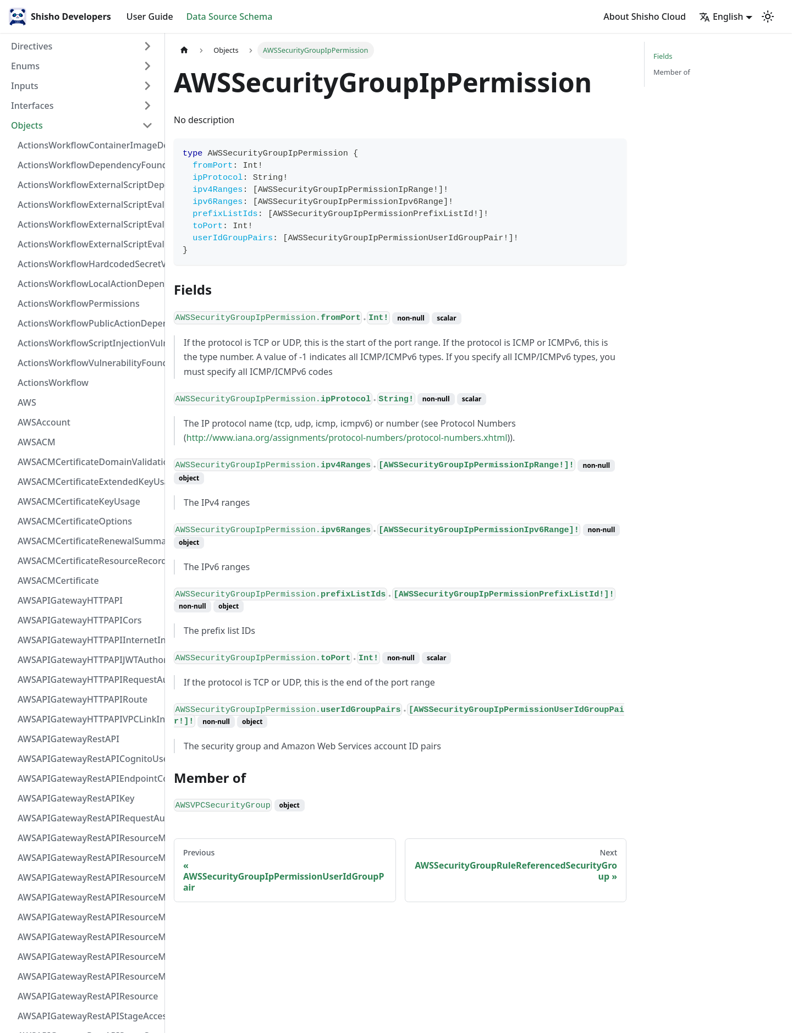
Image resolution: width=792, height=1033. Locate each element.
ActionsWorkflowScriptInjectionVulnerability (89, 343)
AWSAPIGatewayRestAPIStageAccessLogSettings (89, 1016)
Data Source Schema (229, 16)
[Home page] (184, 50)
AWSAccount (44, 422)
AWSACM (37, 442)
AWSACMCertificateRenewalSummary (89, 541)
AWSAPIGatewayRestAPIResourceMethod (89, 976)
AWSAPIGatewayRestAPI (68, 739)
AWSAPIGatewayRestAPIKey (76, 798)
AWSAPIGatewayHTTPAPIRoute (82, 699)
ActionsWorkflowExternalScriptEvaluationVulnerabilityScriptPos (89, 224)
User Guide (150, 16)
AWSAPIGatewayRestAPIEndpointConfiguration (89, 778)
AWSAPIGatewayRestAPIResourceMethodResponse (89, 957)
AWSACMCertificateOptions (75, 521)
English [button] (721, 16)
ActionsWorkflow (53, 383)
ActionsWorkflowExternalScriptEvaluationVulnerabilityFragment (89, 204)
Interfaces (32, 106)
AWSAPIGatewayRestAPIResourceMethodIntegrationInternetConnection (89, 838)
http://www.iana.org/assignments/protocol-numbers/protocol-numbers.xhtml (346, 438)
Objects (27, 125)
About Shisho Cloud (644, 16)
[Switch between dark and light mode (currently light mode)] (768, 16)
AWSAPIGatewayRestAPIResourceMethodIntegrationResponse (89, 877)
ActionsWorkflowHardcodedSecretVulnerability (89, 264)
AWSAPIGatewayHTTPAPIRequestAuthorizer (89, 679)
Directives (31, 46)
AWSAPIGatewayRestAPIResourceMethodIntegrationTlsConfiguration (89, 897)
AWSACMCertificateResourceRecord (89, 561)
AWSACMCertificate (58, 580)
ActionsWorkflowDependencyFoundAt (89, 165)
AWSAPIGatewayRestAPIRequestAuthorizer (89, 818)
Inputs (24, 86)
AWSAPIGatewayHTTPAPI (70, 600)
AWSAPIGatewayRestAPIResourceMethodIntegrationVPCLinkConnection (89, 917)
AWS (27, 402)
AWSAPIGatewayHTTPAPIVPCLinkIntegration (89, 719)
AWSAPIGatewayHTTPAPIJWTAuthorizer (89, 660)
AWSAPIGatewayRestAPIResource (88, 996)
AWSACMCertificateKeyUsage (79, 501)
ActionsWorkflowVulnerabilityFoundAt (89, 363)
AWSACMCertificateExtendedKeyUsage (89, 482)
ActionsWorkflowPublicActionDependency (89, 323)
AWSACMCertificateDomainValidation (89, 462)
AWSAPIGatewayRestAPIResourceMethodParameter (89, 937)
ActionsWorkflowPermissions (79, 303)
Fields (662, 56)
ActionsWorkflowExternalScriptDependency (89, 185)
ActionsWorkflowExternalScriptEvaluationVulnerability (89, 244)
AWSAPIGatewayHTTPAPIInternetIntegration (89, 640)
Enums (25, 66)
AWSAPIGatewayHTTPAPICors (80, 620)
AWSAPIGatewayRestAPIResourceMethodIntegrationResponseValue (89, 858)
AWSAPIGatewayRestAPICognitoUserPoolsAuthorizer (89, 759)
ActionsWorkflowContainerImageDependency (89, 145)
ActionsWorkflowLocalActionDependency (89, 284)
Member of (671, 72)
